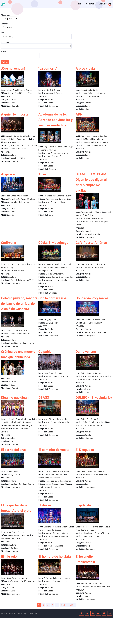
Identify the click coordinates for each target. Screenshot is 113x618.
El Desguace (85, 450)
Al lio (42, 174)
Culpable (44, 352)
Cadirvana (8, 243)
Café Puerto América (91, 243)
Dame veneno (86, 352)
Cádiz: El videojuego (53, 243)
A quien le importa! (15, 114)
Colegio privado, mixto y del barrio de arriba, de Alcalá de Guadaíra (19, 303)
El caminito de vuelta (53, 450)
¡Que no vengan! (13, 68)
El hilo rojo (9, 556)
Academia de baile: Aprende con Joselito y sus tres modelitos (55, 119)
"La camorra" (47, 68)
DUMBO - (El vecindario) (94, 397)
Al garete (8, 174)
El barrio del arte (13, 450)
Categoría (5, 23)
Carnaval (90, 4)
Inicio (80, 4)
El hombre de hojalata (54, 556)
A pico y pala (85, 68)
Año (2, 32)
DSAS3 (43, 397)
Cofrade (103, 4)
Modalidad (5, 15)
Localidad (5, 42)
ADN (79, 114)
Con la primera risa (52, 298)
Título (3, 51)
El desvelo (45, 505)
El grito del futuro (89, 505)
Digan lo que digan (15, 397)
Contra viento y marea (92, 298)
